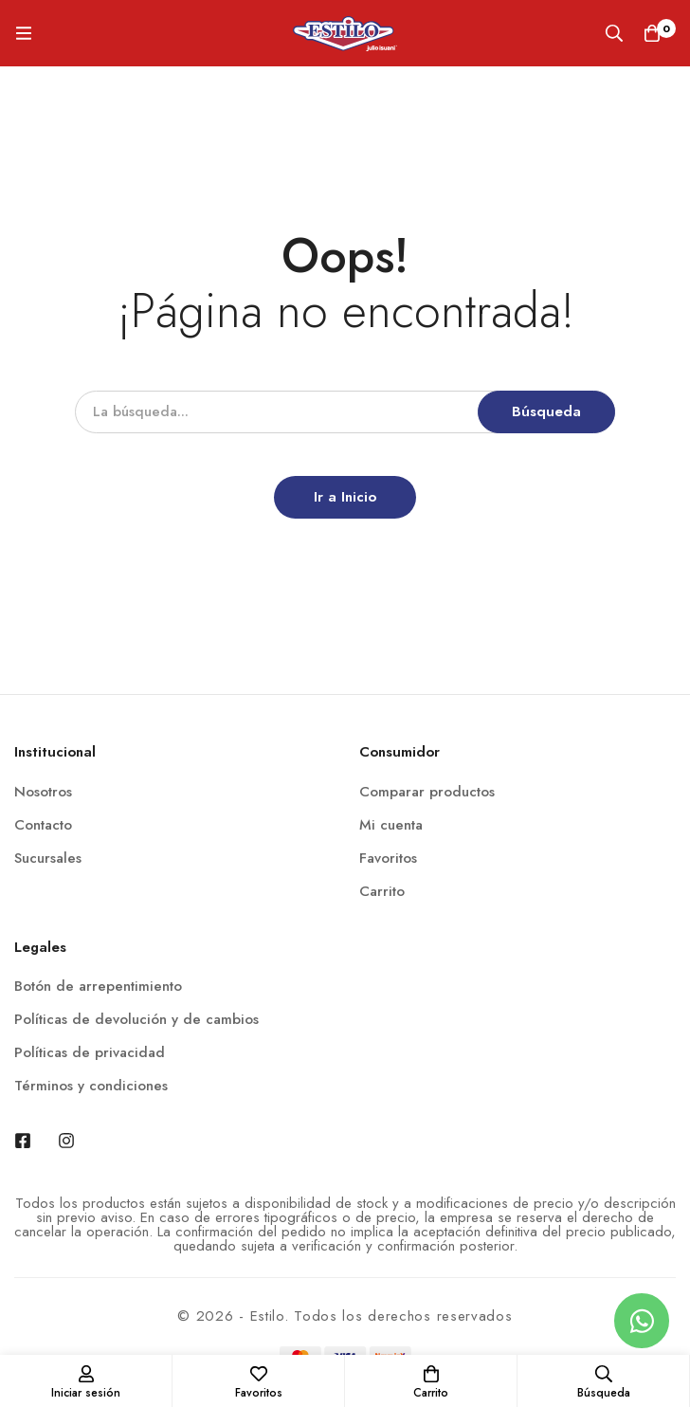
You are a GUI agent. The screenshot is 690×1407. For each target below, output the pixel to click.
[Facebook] (22, 1140)
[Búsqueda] (614, 33)
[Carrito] (652, 33)
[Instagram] (66, 1140)
